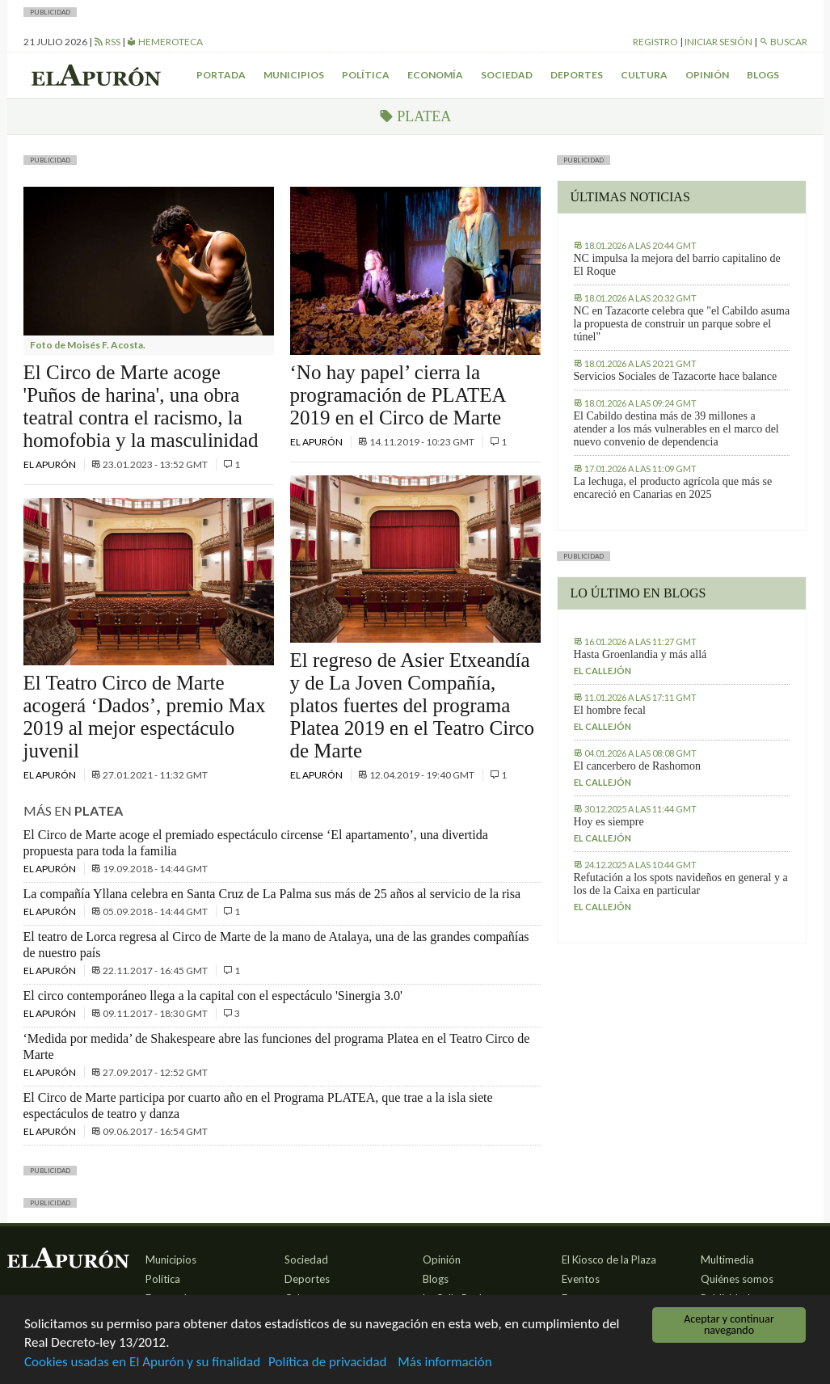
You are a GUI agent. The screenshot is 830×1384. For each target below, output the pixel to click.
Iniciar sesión (718, 42)
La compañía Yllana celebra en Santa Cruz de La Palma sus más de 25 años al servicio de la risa (272, 894)
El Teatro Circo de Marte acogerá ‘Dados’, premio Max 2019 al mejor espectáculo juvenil (144, 717)
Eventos (581, 1278)
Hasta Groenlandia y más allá (640, 654)
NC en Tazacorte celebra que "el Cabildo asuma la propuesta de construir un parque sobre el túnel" (682, 324)
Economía (435, 75)
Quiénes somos (737, 1278)
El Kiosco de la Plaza (609, 1259)
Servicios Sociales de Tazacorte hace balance (675, 376)
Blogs (763, 75)
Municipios (293, 75)
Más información (444, 1362)
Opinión (707, 75)
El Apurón (50, 464)
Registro (655, 42)
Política (366, 75)
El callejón (602, 670)
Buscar (783, 42)
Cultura (644, 75)
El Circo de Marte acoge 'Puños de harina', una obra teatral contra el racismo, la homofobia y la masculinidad (141, 406)
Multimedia (727, 1259)
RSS (107, 42)
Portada (221, 75)
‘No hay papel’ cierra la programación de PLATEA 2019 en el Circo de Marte (398, 394)
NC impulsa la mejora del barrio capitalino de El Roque (677, 264)
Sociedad (507, 75)
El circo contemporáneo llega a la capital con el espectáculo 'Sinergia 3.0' (212, 995)
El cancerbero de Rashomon (637, 766)
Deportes (576, 75)
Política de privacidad (327, 1362)
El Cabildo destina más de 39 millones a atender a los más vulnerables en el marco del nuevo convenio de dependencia (676, 429)
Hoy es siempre (609, 822)
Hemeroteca (165, 42)
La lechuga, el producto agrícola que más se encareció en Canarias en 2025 (673, 487)
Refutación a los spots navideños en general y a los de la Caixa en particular (681, 884)
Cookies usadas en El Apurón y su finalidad (142, 1362)
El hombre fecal (610, 710)
